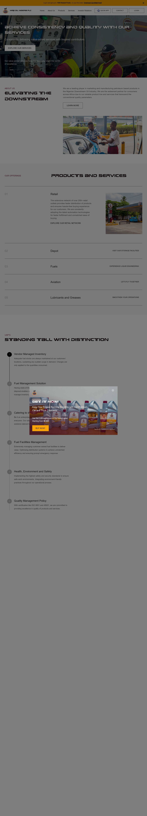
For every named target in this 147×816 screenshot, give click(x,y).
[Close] (113, 390)
